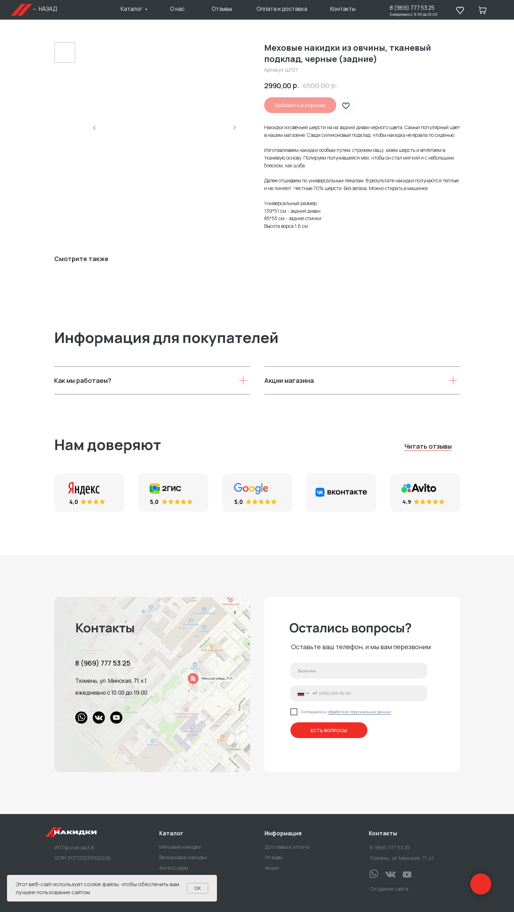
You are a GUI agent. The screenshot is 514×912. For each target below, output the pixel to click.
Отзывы (222, 9)
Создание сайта (389, 888)
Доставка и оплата (287, 846)
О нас (177, 9)
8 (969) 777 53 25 (412, 8)
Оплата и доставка (281, 9)
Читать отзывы (428, 446)
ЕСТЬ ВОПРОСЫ (329, 730)
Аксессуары (173, 867)
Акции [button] (272, 867)
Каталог (131, 9)
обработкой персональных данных (359, 711)
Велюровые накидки (183, 857)
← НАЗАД (44, 9)
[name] (358, 671)
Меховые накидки (180, 846)
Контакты (342, 9)
